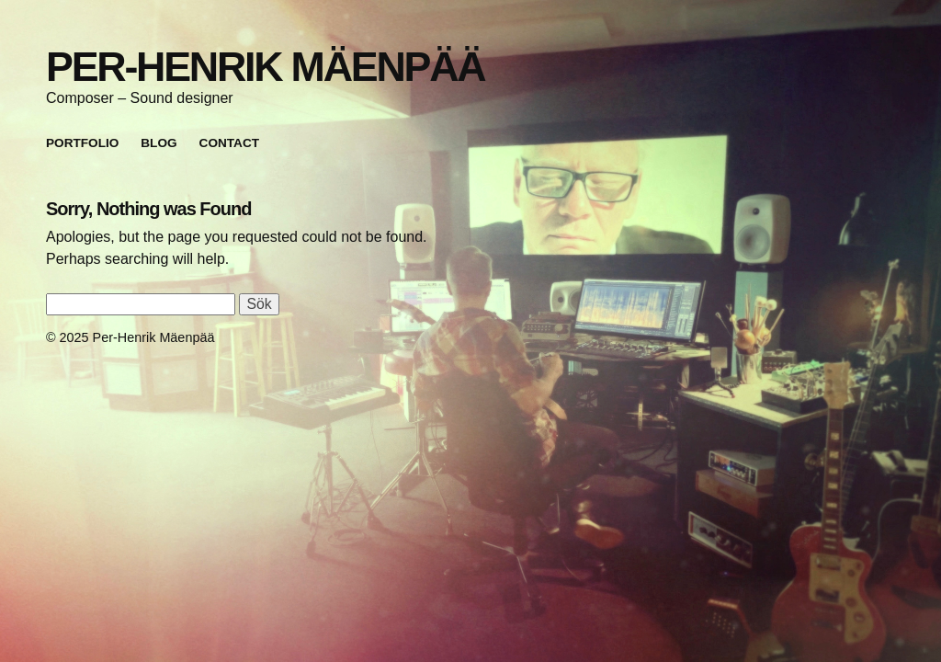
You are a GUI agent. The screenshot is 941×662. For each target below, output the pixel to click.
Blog (158, 143)
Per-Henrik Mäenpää (265, 66)
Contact (229, 143)
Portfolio (82, 143)
